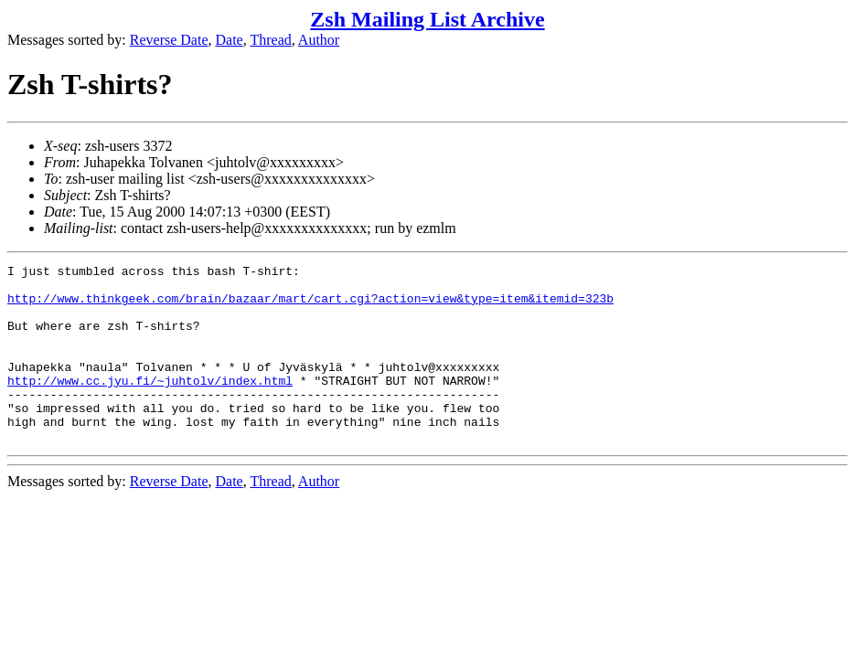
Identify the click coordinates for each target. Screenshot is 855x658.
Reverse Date (169, 40)
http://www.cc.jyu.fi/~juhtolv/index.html (150, 405)
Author (318, 40)
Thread (270, 40)
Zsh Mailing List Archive (427, 19)
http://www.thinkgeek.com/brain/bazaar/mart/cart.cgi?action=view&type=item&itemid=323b (310, 306)
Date (229, 40)
